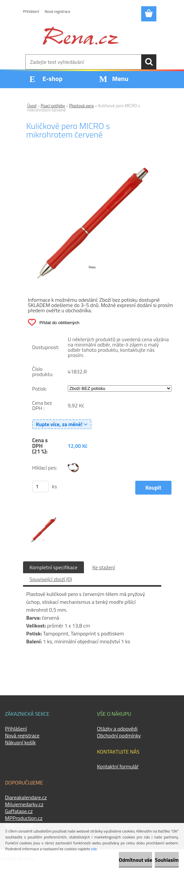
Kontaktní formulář (118, 766)
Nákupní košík (20, 742)
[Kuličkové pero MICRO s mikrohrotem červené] (92, 162)
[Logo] (80, 35)
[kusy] (40, 486)
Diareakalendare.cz (26, 797)
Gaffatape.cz (19, 811)
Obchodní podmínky (119, 735)
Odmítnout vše (135, 860)
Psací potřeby (53, 105)
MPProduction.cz (23, 818)
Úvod (32, 105)
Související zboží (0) (51, 579)
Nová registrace (57, 11)
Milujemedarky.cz (24, 804)
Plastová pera (81, 105)
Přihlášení (31, 11)
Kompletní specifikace (54, 567)
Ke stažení (103, 567)
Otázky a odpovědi (117, 728)
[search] (148, 61)
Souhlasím (167, 860)
